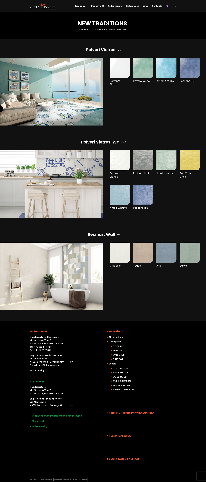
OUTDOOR (118, 359)
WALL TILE (117, 350)
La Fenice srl (84, 29)
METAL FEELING (120, 372)
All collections (116, 337)
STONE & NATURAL (122, 381)
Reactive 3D (97, 5)
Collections (114, 5)
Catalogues (132, 5)
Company (79, 5)
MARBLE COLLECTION (123, 389)
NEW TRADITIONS (121, 385)
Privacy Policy (37, 370)
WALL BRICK (118, 354)
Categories (115, 341)
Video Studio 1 (79, 479)
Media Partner (62, 479)
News (145, 5)
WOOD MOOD (120, 376)
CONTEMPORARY (121, 368)
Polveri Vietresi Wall (101, 142)
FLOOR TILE (118, 346)
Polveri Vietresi (101, 50)
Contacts (157, 5)
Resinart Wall (101, 234)
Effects (112, 363)
